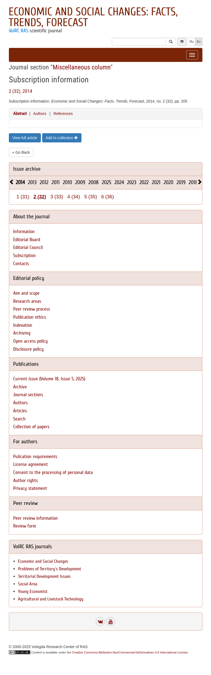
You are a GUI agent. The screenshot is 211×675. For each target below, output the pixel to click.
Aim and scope (26, 293)
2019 (181, 182)
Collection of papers (31, 427)
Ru (191, 42)
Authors (39, 113)
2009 (80, 182)
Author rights (25, 480)
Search (19, 419)
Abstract (20, 113)
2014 (20, 182)
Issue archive (27, 169)
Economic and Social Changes (43, 561)
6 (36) (107, 196)
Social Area (27, 583)
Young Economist (33, 591)
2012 (44, 182)
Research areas (27, 301)
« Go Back (21, 152)
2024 (119, 182)
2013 (32, 182)
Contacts (21, 263)
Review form (24, 526)
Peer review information (35, 518)
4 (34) (73, 196)
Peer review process (31, 309)
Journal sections (28, 395)
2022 (144, 182)
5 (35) (90, 196)
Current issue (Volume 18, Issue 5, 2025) (49, 379)
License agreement (30, 464)
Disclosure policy (28, 349)
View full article (24, 138)
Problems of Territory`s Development (49, 568)
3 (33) (57, 196)
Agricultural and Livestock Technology (50, 599)
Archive (20, 387)
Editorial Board (26, 239)
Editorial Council (28, 247)
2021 (156, 182)
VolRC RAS (18, 31)
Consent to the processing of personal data (53, 472)
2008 (93, 182)
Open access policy (30, 341)
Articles (20, 411)
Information (24, 231)
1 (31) (23, 196)
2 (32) (40, 196)
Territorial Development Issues (44, 576)
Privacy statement (30, 488)
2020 (168, 182)
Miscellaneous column (81, 67)
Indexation (22, 325)
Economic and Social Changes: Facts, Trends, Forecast (93, 17)
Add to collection (62, 138)
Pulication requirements (35, 456)
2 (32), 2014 (20, 91)
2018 (193, 182)
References (63, 113)
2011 (56, 182)
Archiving (21, 333)
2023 (131, 182)
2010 (67, 182)
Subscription (24, 255)
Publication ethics (29, 317)
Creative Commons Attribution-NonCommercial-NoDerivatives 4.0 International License (130, 652)
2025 (106, 182)
